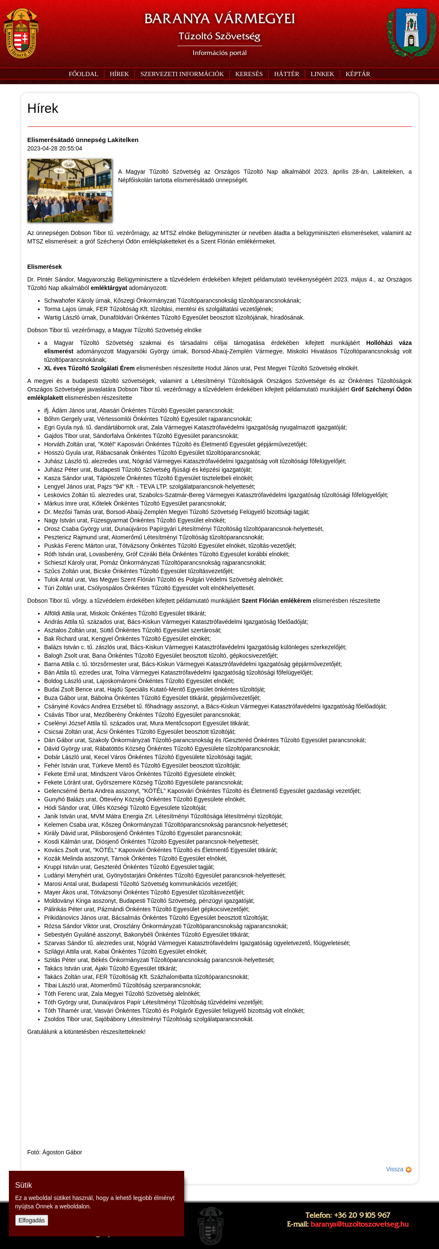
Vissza (399, 1169)
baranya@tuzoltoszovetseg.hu (360, 1224)
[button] (181, 74)
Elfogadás (32, 1220)
